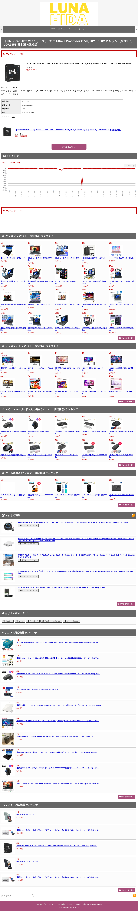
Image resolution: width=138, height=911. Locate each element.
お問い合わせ (78, 29)
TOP (53, 29)
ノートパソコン (71, 621)
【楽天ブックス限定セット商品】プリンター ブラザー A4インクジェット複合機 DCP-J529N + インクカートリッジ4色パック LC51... (57, 877)
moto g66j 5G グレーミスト (25, 814)
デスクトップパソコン (28, 525)
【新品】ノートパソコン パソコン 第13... (67, 258)
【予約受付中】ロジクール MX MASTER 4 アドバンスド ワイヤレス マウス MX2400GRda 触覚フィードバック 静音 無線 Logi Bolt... (58, 674)
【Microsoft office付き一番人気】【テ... (13, 258)
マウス (19, 621)
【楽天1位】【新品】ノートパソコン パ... (40, 304)
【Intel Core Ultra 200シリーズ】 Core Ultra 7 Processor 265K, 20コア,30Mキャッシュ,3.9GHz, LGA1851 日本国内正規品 (68, 130)
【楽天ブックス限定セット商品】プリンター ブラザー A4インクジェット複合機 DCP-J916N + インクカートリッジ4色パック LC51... (57, 830)
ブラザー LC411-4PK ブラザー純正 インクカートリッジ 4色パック (37, 689)
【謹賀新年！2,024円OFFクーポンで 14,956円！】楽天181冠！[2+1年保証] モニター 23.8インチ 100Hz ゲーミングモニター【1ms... (57, 721)
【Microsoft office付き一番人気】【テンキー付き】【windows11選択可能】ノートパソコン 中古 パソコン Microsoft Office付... (56, 752)
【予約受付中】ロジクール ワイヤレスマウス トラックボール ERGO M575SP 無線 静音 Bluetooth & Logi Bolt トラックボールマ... (57, 768)
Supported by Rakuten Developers (89, 904)
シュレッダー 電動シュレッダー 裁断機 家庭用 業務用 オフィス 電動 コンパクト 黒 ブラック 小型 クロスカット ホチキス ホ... (55, 736)
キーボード (33, 621)
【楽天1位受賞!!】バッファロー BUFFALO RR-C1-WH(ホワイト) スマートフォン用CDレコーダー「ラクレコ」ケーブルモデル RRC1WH (59, 705)
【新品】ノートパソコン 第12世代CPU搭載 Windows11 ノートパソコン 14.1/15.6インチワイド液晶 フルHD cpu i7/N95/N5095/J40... (58, 783)
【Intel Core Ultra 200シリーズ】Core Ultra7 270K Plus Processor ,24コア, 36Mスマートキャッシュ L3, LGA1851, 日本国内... (56, 846)
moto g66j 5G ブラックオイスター (27, 861)
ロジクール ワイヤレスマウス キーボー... (94, 431)
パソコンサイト (52, 904)
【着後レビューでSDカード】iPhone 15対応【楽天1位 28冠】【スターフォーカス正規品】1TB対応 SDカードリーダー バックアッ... (57, 658)
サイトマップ (64, 29)
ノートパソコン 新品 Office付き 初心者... (121, 258)
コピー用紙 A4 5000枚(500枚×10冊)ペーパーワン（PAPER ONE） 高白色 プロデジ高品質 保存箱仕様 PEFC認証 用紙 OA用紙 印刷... (58, 642)
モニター (7, 621)
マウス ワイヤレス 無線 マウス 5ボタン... (13, 455)
